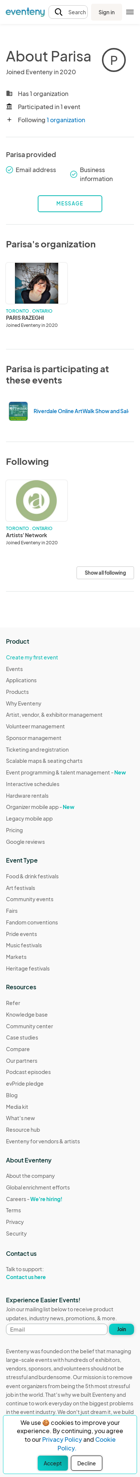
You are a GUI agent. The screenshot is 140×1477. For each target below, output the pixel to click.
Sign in (107, 12)
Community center (29, 1026)
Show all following (105, 573)
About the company (30, 1175)
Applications (21, 680)
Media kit (17, 1106)
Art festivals (20, 887)
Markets (16, 956)
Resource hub (23, 1129)
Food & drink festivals (32, 876)
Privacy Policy (62, 1439)
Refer (13, 1002)
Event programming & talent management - (66, 772)
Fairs (12, 910)
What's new (20, 1117)
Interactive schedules (32, 783)
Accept (53, 1463)
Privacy (15, 1221)
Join (121, 1329)
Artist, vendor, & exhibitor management (54, 714)
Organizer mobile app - (40, 806)
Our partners (21, 1060)
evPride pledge (25, 1083)
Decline (86, 1463)
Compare (18, 1049)
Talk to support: (38, 1273)
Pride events (21, 933)
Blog (12, 1095)
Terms (13, 1210)
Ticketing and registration (37, 749)
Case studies (22, 1037)
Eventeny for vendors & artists (43, 1141)
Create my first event (32, 657)
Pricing (14, 830)
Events (14, 668)
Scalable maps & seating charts (44, 760)
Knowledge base (27, 1014)
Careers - (34, 1198)
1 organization (66, 120)
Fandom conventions (32, 922)
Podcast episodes (28, 1071)
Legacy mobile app (29, 818)
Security (16, 1233)
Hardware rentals (27, 795)
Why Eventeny (23, 703)
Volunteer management (35, 726)
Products (17, 691)
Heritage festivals (28, 968)
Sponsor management (34, 737)
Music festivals (24, 945)
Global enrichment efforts (38, 1187)
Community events (29, 899)
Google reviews (25, 841)
